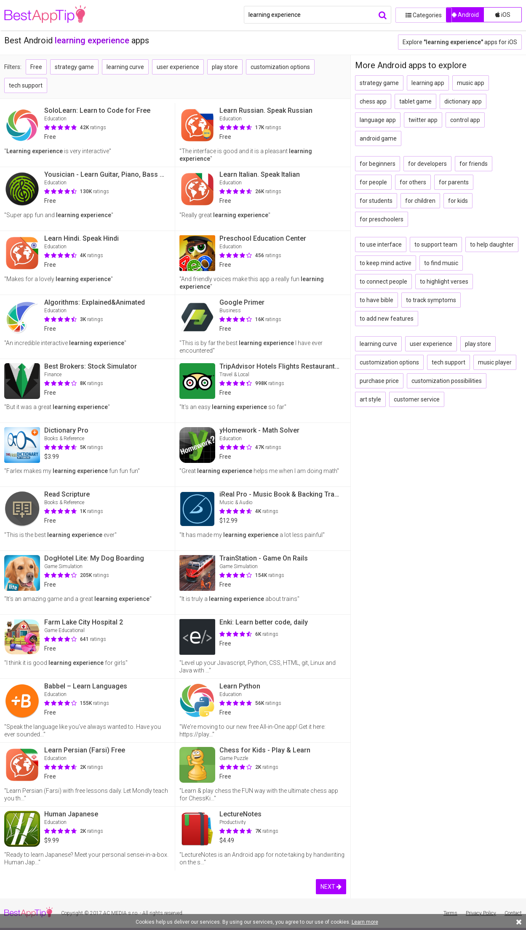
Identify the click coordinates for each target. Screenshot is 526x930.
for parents (454, 182)
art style (370, 399)
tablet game (415, 101)
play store (225, 67)
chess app (373, 101)
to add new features (387, 318)
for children (420, 200)
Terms (450, 913)
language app (378, 120)
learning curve (125, 67)
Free (36, 67)
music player (495, 362)
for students (376, 200)
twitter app (423, 120)
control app (465, 120)
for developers (427, 163)
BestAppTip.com (47, 15)
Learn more (365, 922)
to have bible (376, 300)
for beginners (377, 163)
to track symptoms (431, 300)
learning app (427, 83)
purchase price (379, 380)
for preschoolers (381, 219)
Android (465, 14)
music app (470, 83)
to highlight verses (444, 281)
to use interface (381, 244)
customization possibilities (446, 380)
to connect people (383, 281)
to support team (435, 244)
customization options (280, 67)
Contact (513, 913)
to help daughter (492, 244)
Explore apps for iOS (460, 42)
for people (373, 182)
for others (413, 182)
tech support (26, 85)
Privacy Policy (481, 913)
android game (378, 138)
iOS (502, 14)
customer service (417, 399)
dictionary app (463, 101)
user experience (178, 67)
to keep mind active (385, 263)
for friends (473, 163)
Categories (419, 14)
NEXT (331, 886)
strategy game (74, 67)
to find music (441, 263)
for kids (458, 200)
